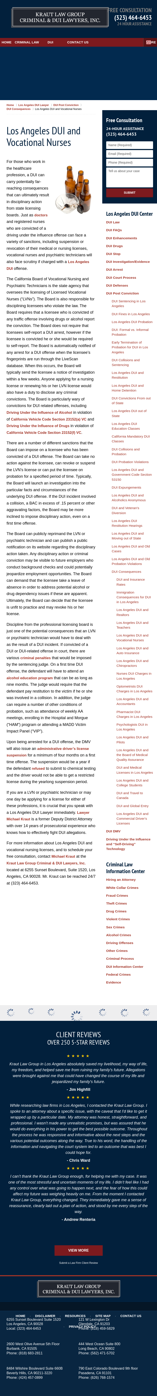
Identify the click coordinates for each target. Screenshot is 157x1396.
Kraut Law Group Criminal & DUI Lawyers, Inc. (50, 871)
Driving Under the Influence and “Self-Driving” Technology (129, 631)
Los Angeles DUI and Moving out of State (128, 429)
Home (12, 36)
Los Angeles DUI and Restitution (131, 320)
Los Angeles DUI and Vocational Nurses (125, 488)
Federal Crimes (117, 734)
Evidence (113, 740)
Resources (59, 1208)
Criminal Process (118, 722)
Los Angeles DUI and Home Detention (127, 328)
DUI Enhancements (120, 229)
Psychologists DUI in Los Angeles (128, 555)
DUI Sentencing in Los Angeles (130, 277)
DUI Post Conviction (121, 270)
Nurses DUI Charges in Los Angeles (129, 517)
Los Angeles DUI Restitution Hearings (128, 419)
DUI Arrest (113, 253)
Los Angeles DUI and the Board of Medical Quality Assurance (128, 573)
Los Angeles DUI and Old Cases (131, 437)
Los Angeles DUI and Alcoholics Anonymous (130, 403)
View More (78, 1152)
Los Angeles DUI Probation (127, 289)
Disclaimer (31, 1208)
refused (42, 769)
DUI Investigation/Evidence (126, 246)
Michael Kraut (64, 864)
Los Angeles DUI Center (129, 207)
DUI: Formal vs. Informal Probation (125, 296)
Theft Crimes (115, 680)
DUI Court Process (119, 258)
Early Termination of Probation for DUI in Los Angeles (129, 306)
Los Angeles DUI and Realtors (131, 474)
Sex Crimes (114, 698)
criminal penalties (37, 659)
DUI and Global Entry (125, 608)
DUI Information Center (123, 728)
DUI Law (112, 217)
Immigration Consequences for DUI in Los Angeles (132, 466)
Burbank (109, 1316)
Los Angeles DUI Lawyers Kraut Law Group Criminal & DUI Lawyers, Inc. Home (48, 16)
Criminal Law (43, 36)
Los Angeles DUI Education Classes (127, 353)
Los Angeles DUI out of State (128, 345)
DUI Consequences (122, 452)
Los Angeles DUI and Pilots (129, 563)
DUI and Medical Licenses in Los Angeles (130, 584)
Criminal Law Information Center (124, 650)
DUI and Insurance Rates (128, 458)
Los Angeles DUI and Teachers (132, 480)
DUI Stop (112, 241)
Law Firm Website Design (127, 1380)
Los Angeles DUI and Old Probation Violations (126, 444)
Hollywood (102, 1320)
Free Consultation (123, 114)
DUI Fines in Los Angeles (126, 282)
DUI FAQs (113, 222)
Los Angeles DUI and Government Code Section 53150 (127, 386)
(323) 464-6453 (133, 17)
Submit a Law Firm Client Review (78, 1164)
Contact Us (99, 36)
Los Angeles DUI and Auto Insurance (128, 497)
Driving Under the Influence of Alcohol (42, 407)
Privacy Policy (143, 1208)
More (147, 36)
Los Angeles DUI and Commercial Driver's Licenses (131, 616)
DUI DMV (112, 624)
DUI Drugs (113, 234)
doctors (41, 209)
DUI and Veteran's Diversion (128, 411)
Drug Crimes (115, 686)
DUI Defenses (116, 265)
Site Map (86, 1208)
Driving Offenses (118, 710)
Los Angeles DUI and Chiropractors (125, 507)
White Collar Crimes (120, 668)
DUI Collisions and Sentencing (129, 314)
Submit (130, 187)
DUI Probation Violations (125, 376)
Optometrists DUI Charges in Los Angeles (130, 526)
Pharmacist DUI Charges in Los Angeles (129, 546)
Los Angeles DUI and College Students (131, 594)
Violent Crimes (117, 692)
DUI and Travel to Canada (128, 602)
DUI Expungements (122, 396)
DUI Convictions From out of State (128, 337)
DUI (72, 36)
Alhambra (132, 1311)
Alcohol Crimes (117, 704)
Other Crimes (116, 716)
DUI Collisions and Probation (128, 370)
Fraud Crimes (116, 674)
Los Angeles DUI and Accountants (125, 536)
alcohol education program (32, 679)
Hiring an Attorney (119, 662)
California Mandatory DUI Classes (126, 362)
